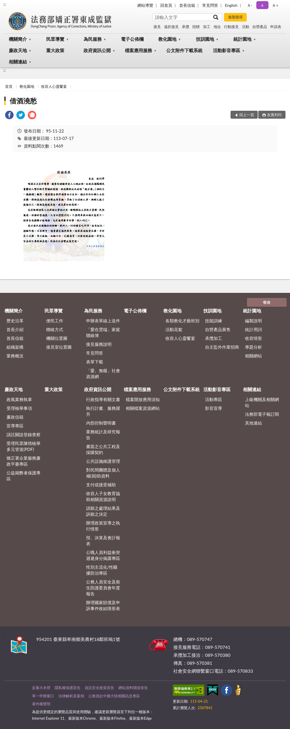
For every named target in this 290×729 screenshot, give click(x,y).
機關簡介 (18, 39)
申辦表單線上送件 (103, 320)
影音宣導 (213, 408)
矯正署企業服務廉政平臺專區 (23, 460)
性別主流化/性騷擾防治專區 (102, 569)
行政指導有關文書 (103, 399)
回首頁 (166, 5)
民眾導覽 (55, 39)
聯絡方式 (54, 329)
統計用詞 (253, 329)
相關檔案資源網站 (143, 408)
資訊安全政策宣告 (99, 687)
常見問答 (210, 5)
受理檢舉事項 (19, 408)
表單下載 (94, 361)
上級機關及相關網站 (262, 402)
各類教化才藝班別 (182, 320)
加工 (206, 26)
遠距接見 (171, 26)
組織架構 (15, 346)
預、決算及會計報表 (103, 540)
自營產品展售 (218, 329)
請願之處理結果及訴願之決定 (103, 511)
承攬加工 (213, 338)
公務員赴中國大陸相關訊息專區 (114, 696)
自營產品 (259, 26)
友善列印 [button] (274, 114)
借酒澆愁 (23, 101)
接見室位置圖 (59, 346)
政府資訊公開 (97, 50)
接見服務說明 (99, 344)
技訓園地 (205, 39)
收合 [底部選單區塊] (266, 302)
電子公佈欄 (132, 39)
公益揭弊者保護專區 (23, 475)
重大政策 (55, 50)
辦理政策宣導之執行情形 (103, 525)
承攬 (185, 26)
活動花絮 (173, 329)
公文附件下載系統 (184, 50)
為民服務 (93, 39)
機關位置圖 (56, 338)
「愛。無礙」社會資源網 (103, 373)
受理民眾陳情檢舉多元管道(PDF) (23, 446)
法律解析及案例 (71, 696)
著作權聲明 (41, 704)
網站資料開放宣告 (133, 687)
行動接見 (231, 26)
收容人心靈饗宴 (54, 86)
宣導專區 (15, 425)
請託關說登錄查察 (23, 434)
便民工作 (54, 320)
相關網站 (253, 355)
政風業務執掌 (19, 399)
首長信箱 (187, 5)
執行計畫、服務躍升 (103, 411)
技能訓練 (213, 320)
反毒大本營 (41, 687)
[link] (9, 116)
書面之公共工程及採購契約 (103, 449)
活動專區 (213, 399)
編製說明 (253, 320)
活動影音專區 (226, 50)
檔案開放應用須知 (143, 399)
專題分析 (253, 346)
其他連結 (253, 422)
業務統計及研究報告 (103, 434)
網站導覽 (145, 5)
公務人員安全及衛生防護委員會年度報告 (103, 587)
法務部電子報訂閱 (262, 414)
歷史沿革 (15, 320)
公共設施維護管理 (103, 461)
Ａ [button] (262, 5)
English (231, 5)
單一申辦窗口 (43, 696)
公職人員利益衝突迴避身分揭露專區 (103, 555)
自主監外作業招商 (222, 346)
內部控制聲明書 (101, 422)
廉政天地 (18, 50)
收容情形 (253, 338)
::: (4, 4)
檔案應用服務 (138, 50)
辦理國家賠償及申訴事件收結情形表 (103, 605)
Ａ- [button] (249, 5)
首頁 (8, 86)
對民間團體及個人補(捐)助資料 (103, 472)
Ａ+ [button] (275, 5)
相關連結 (18, 61)
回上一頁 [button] (246, 114)
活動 (245, 26)
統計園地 (242, 39)
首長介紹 (15, 329)
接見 (157, 26)
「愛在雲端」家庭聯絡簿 (103, 332)
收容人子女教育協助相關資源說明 (103, 496)
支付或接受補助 (101, 484)
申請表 (275, 26)
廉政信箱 (15, 416)
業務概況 (15, 355)
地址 (217, 26)
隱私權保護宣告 (67, 687)
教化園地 (167, 39)
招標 (196, 26)
